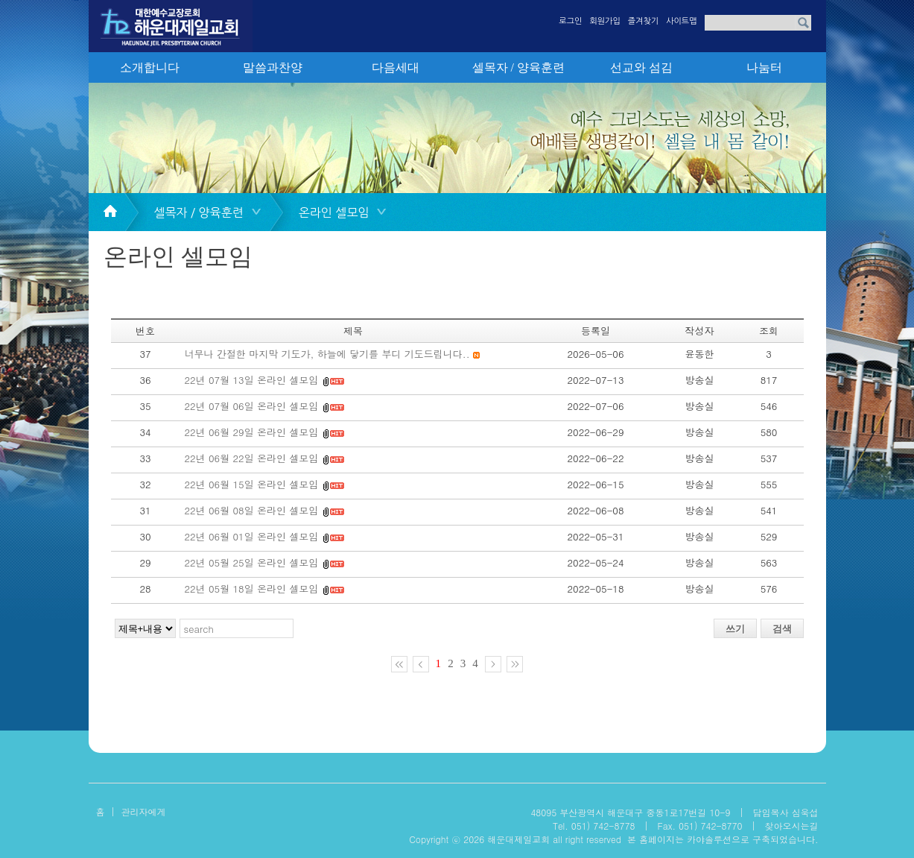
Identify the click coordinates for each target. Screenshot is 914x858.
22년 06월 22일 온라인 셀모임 (252, 458)
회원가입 (604, 21)
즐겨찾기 (643, 21)
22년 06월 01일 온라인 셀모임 (253, 536)
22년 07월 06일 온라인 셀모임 (252, 406)
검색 (782, 628)
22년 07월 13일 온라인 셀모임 (252, 380)
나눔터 (764, 67)
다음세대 (395, 67)
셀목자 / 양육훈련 (518, 67)
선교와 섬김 (641, 67)
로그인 (570, 21)
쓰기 (735, 628)
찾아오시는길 (792, 825)
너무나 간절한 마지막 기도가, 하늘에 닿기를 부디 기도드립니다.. (327, 354)
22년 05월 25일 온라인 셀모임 (253, 562)
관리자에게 (143, 811)
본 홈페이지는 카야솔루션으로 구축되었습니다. (723, 839)
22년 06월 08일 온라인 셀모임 (252, 510)
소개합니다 (150, 67)
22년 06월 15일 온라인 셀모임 (252, 484)
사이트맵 (681, 21)
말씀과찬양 (272, 67)
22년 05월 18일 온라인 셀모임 (252, 588)
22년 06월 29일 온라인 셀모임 (252, 432)
